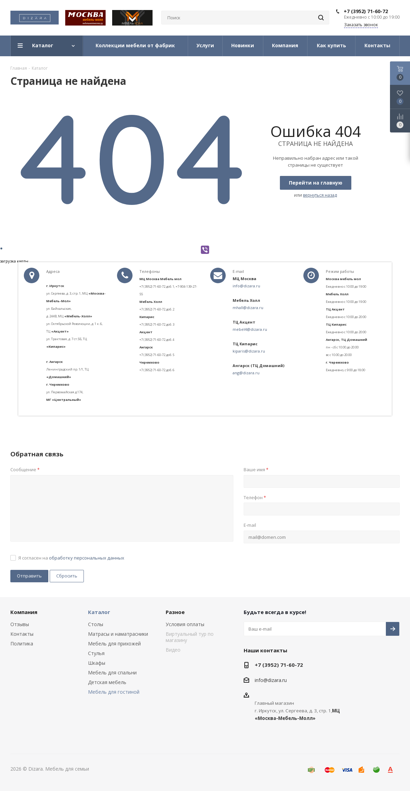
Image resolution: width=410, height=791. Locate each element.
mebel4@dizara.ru (250, 329)
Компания (23, 612)
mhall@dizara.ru (248, 307)
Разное (175, 612)
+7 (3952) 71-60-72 (366, 11)
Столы (95, 624)
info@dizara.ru (246, 285)
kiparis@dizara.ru (249, 351)
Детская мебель (107, 682)
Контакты (21, 634)
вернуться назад (320, 195)
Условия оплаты (185, 624)
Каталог (99, 612)
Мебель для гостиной (113, 692)
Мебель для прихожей (114, 643)
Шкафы (96, 663)
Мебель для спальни (112, 672)
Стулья (96, 653)
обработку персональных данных (86, 558)
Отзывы (19, 624)
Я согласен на (71, 558)
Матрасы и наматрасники (118, 634)
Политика (21, 643)
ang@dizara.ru (246, 372)
